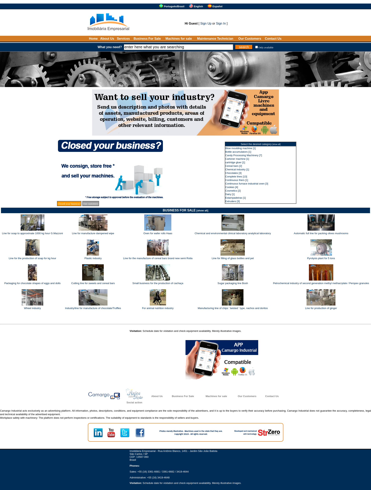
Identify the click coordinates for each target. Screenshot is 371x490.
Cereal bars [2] (233, 165)
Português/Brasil (174, 6)
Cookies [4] (231, 187)
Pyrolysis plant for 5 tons (321, 258)
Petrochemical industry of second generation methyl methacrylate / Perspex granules (321, 283)
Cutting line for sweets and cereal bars (93, 283)
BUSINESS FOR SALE (185, 210)
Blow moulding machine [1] (240, 148)
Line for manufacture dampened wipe (93, 233)
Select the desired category (261, 144)
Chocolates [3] (233, 173)
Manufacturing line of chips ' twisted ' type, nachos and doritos (233, 308)
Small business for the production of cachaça (157, 283)
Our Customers (249, 38)
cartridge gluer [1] (235, 162)
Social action (134, 402)
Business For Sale (147, 38)
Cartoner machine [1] (237, 158)
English (198, 6)
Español (217, 6)
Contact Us (273, 38)
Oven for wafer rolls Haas (157, 233)
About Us (107, 38)
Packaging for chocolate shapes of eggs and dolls (32, 283)
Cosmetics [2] (233, 190)
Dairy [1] (230, 194)
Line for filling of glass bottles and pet (233, 258)
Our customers (90, 203)
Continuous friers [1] (236, 180)
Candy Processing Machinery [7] (243, 155)
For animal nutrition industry (158, 308)
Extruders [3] (232, 201)
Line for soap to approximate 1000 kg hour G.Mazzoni (32, 233)
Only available (265, 47)
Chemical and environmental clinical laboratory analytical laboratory (233, 233)
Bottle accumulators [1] (238, 151)
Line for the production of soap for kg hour (32, 258)
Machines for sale (178, 38)
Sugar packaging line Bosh (233, 283)
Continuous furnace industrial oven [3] (246, 183)
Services (123, 38)
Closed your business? (69, 203)
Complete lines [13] (236, 176)
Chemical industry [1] (237, 169)
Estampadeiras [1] (235, 197)
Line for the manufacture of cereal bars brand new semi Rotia (158, 258)
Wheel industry (32, 308)
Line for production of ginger (321, 308)
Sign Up (205, 23)
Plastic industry (93, 258)
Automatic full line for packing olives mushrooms (321, 233)
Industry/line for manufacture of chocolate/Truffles (93, 308)
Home (93, 38)
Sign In (221, 23)
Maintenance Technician (215, 38)
